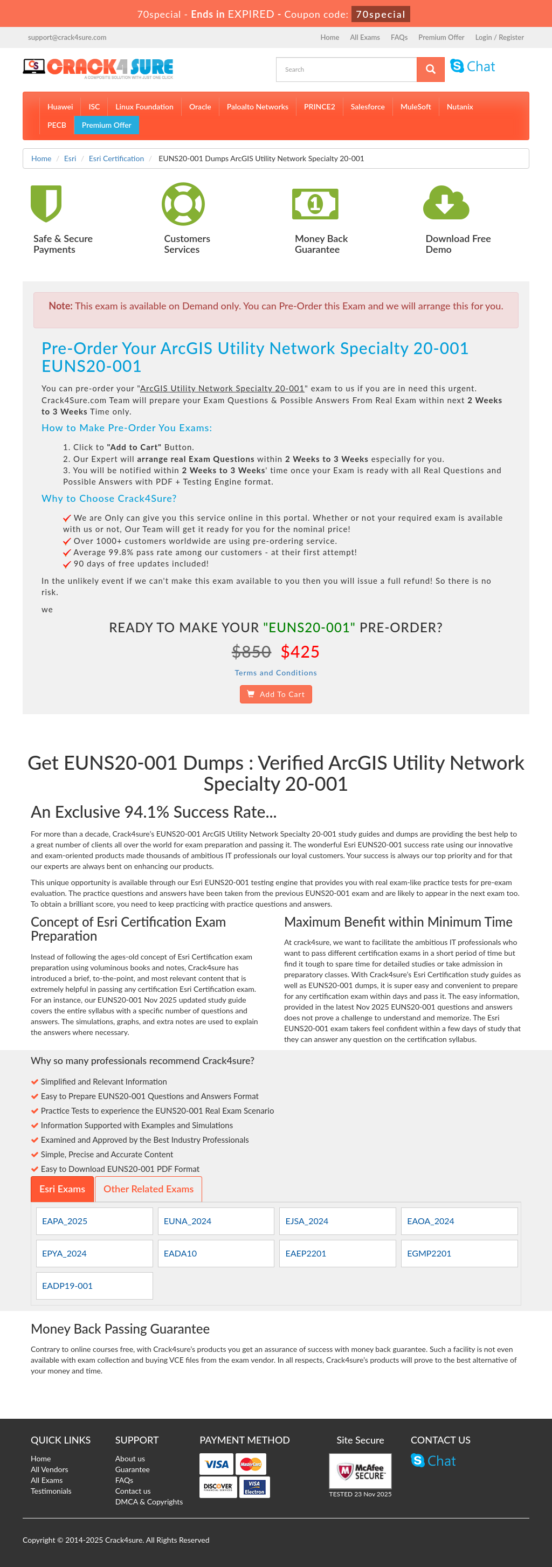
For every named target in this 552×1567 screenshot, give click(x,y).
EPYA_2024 (64, 1253)
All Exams (365, 37)
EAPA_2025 (64, 1221)
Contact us (133, 1490)
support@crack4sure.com (67, 37)
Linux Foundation (144, 106)
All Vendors (49, 1469)
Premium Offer (441, 37)
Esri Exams (62, 1189)
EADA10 (180, 1253)
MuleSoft (416, 106)
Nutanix (460, 106)
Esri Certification (116, 158)
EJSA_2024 (306, 1221)
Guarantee (132, 1469)
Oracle (200, 106)
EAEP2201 (305, 1253)
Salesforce (368, 106)
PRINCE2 (319, 106)
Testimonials (51, 1490)
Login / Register (499, 37)
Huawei (60, 106)
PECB (56, 124)
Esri (70, 158)
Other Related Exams (149, 1189)
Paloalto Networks (257, 106)
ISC (94, 106)
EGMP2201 (429, 1253)
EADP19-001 (67, 1285)
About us (130, 1458)
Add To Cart (276, 694)
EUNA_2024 (188, 1221)
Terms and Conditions (275, 672)
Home (330, 37)
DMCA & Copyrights (149, 1501)
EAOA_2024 (430, 1221)
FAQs (399, 37)
